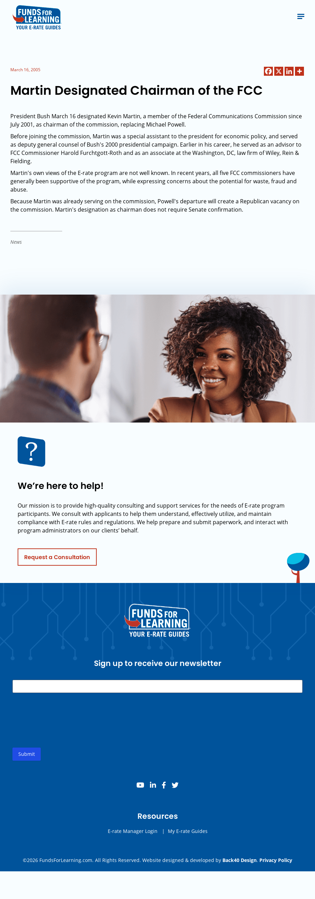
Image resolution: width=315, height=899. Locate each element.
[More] (299, 71)
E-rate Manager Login (133, 834)
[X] (278, 71)
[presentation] (64, 728)
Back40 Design (239, 860)
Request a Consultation (57, 560)
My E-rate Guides (188, 834)
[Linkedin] (289, 71)
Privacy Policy (275, 860)
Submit (26, 756)
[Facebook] (268, 71)
